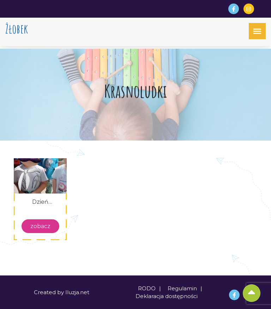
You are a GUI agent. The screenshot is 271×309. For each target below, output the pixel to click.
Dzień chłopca (40, 202)
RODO (147, 288)
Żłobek (16, 28)
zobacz (40, 226)
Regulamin (182, 288)
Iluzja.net (77, 292)
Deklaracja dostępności (167, 296)
